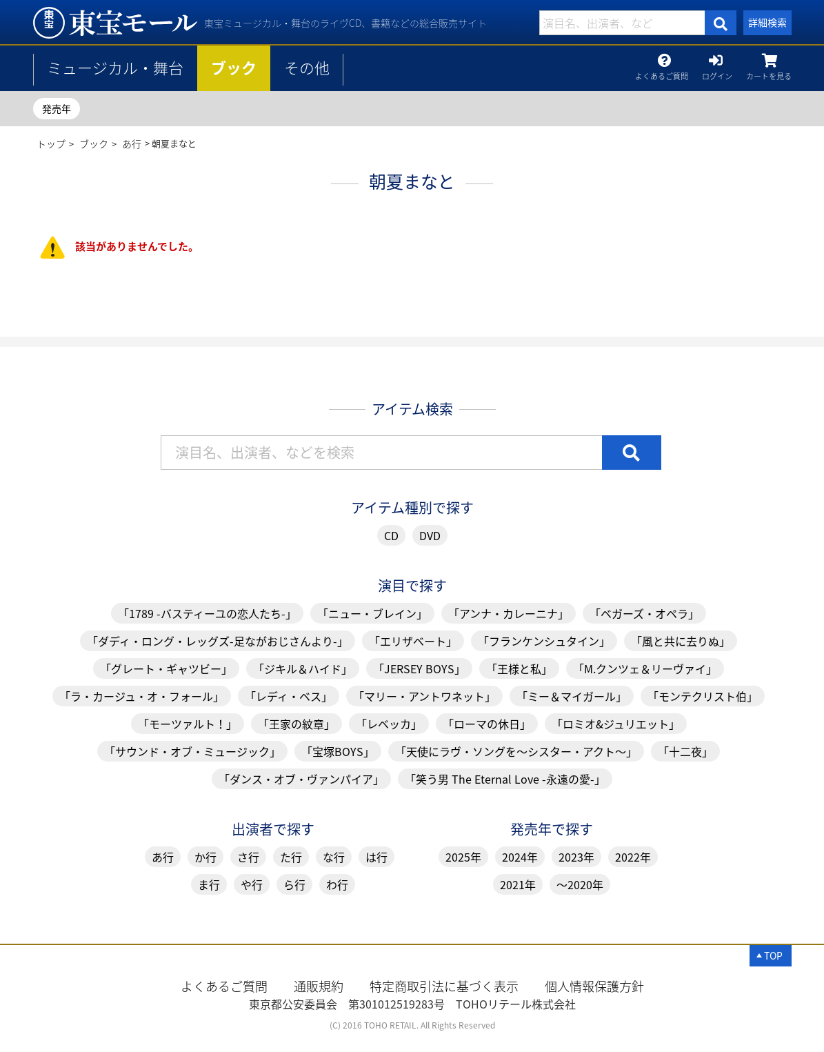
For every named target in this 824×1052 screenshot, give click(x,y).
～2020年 (579, 884)
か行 (205, 856)
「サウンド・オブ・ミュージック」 (192, 751)
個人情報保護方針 (594, 986)
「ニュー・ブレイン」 (372, 613)
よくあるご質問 (661, 73)
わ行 (337, 884)
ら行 (294, 884)
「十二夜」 (685, 751)
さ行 (248, 856)
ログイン (717, 73)
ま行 (209, 884)
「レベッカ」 (389, 723)
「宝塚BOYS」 (337, 751)
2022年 (633, 856)
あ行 (131, 143)
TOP (773, 955)
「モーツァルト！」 (187, 723)
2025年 (463, 856)
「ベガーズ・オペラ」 (644, 613)
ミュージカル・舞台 (115, 67)
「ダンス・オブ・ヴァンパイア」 (301, 779)
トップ (51, 143)
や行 (252, 884)
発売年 (56, 108)
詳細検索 (767, 22)
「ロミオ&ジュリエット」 (616, 723)
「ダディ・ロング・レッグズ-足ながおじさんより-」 (217, 641)
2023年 (576, 856)
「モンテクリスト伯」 (702, 696)
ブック (234, 67)
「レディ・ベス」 (288, 696)
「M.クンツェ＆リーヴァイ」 (645, 668)
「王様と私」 (519, 668)
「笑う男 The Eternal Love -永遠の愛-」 (505, 779)
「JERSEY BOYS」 (419, 668)
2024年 (520, 856)
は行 (376, 856)
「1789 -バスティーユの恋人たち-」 (207, 613)
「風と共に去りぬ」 (680, 641)
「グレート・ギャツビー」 (166, 668)
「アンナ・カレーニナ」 (508, 613)
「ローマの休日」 (487, 723)
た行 (291, 856)
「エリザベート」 (413, 641)
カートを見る (769, 73)
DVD (430, 535)
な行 (334, 856)
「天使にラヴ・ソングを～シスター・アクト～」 (516, 751)
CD (391, 535)
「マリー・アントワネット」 (424, 696)
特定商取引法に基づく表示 (444, 986)
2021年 (518, 884)
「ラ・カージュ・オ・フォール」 (141, 696)
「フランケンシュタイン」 (544, 641)
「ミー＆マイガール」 (571, 696)
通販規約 (318, 986)
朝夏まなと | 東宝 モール (115, 23)
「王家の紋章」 (296, 723)
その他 (307, 67)
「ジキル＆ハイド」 (302, 668)
